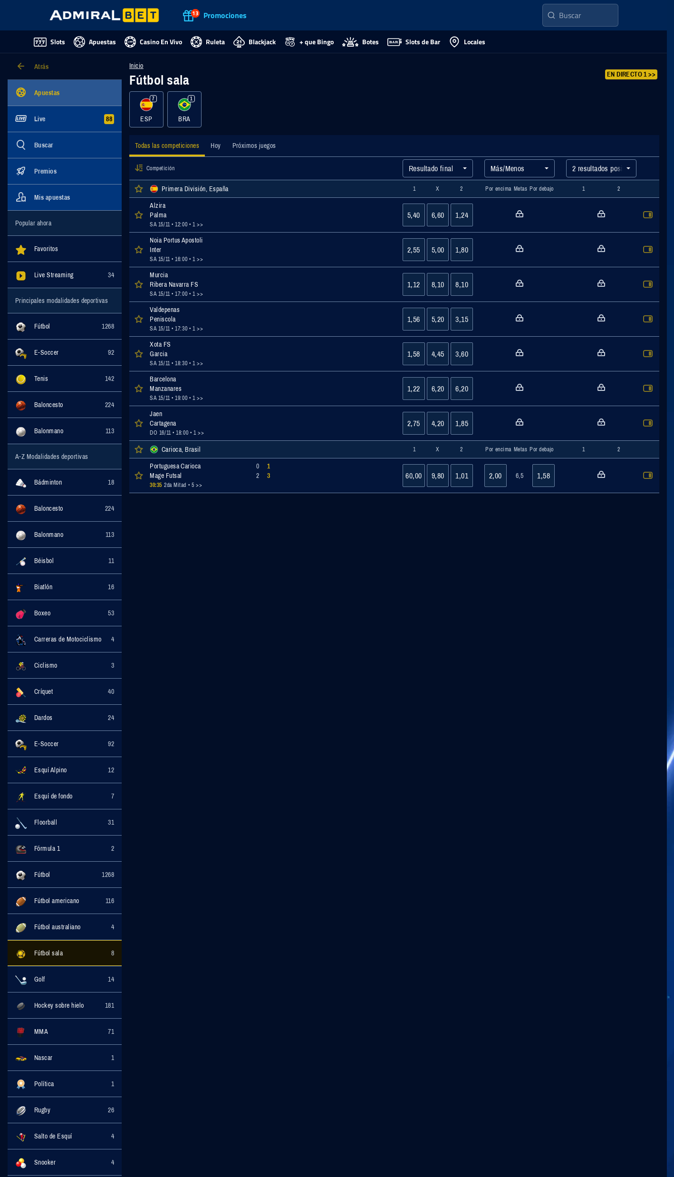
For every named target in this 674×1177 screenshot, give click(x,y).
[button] (138, 168)
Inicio (136, 65)
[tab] (167, 146)
